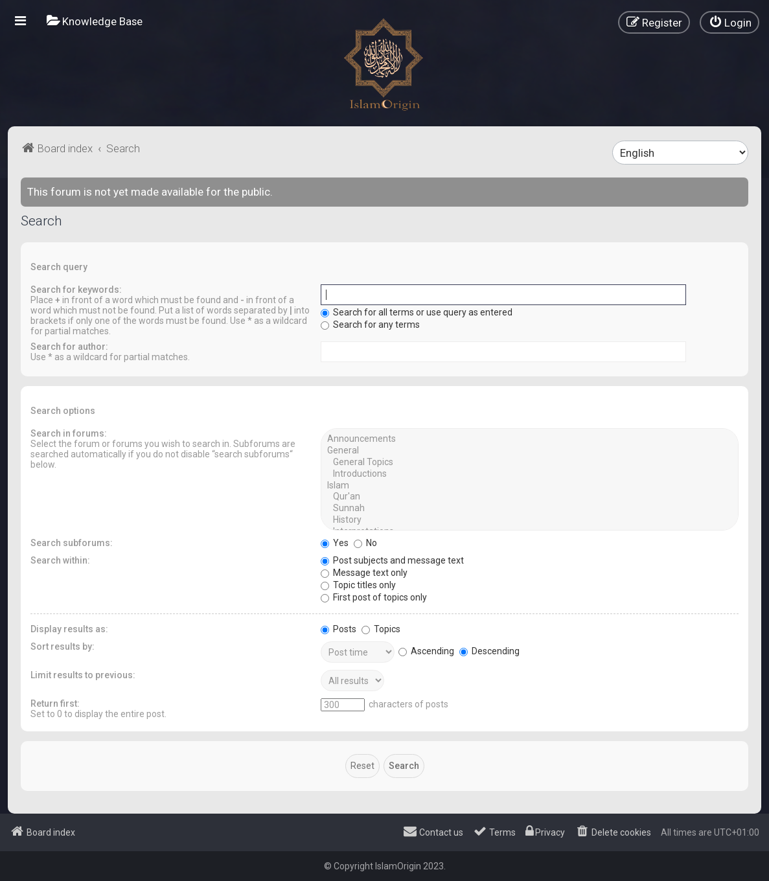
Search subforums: (71, 543)
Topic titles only (358, 585)
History (529, 520)
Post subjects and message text (392, 560)
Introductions (529, 474)
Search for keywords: (76, 289)
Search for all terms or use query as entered (416, 312)
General (529, 451)
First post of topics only (374, 597)
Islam (529, 486)
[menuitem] (94, 21)
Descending (489, 651)
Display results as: (69, 629)
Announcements (529, 439)
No (365, 543)
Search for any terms (370, 324)
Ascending (426, 651)
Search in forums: (68, 433)
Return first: (55, 703)
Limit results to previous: (82, 675)
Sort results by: (62, 646)
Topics (381, 629)
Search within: (60, 560)
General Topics (529, 462)
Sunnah (529, 508)
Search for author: (69, 346)
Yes (335, 543)
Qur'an (529, 497)
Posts (338, 629)
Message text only (364, 572)
